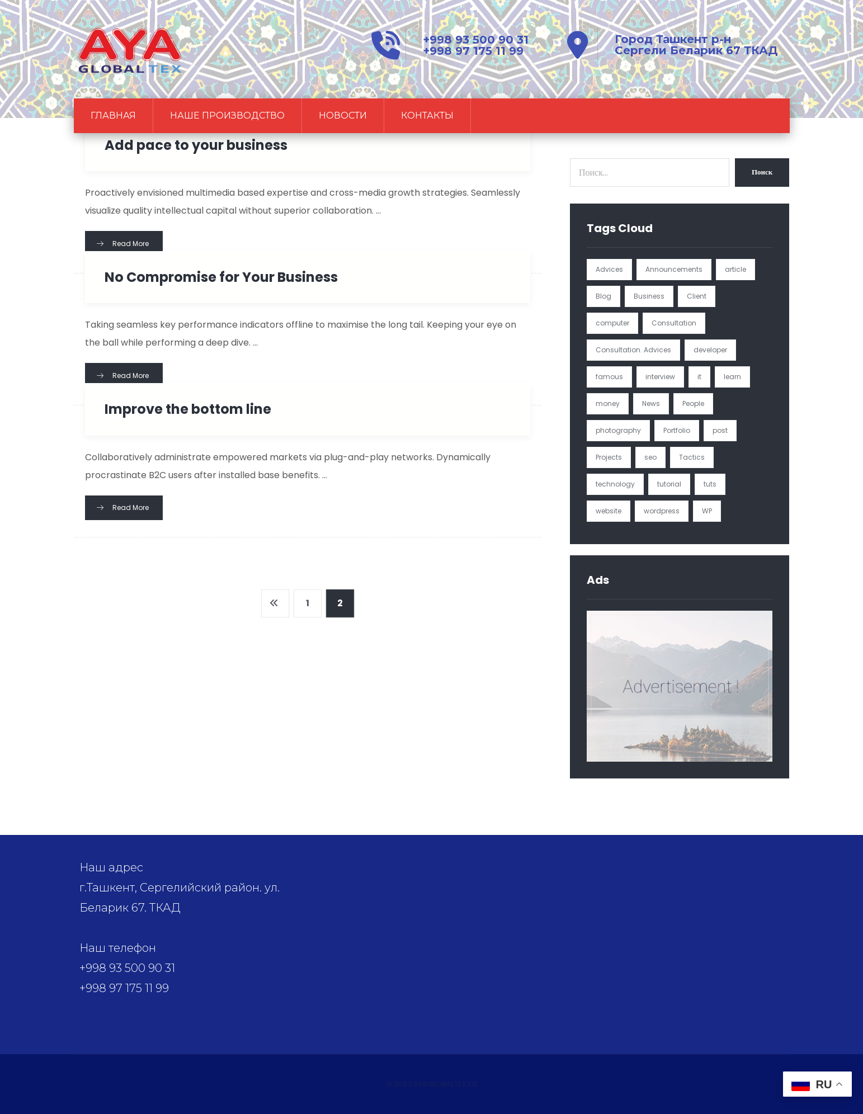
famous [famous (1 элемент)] (609, 376)
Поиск (762, 172)
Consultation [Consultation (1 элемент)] (674, 323)
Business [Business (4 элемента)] (649, 296)
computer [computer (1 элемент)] (612, 323)
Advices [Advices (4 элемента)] (609, 269)
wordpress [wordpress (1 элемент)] (662, 511)
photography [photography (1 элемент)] (618, 430)
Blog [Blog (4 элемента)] (603, 296)
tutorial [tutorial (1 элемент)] (669, 484)
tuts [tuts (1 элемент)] (710, 484)
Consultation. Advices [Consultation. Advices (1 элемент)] (633, 350)
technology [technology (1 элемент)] (615, 484)
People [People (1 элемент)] (693, 403)
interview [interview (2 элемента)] (660, 376)
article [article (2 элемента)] (735, 269)
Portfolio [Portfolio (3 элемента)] (676, 430)
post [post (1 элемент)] (720, 430)
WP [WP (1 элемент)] (707, 511)
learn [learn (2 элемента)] (732, 376)
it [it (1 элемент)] (699, 376)
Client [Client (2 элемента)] (696, 296)
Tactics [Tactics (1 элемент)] (692, 457)
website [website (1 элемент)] (608, 511)
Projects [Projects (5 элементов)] (609, 457)
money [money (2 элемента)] (608, 403)
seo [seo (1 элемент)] (650, 457)
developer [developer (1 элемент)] (710, 350)
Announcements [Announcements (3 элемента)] (673, 269)
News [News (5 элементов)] (651, 403)
